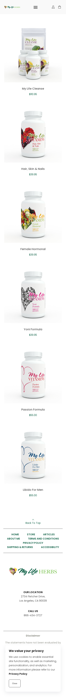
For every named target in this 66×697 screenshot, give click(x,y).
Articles (49, 534)
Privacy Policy (33, 543)
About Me (13, 538)
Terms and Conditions (43, 538)
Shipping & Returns (20, 547)
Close (14, 683)
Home (15, 534)
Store (31, 534)
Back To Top (33, 523)
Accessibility (50, 547)
